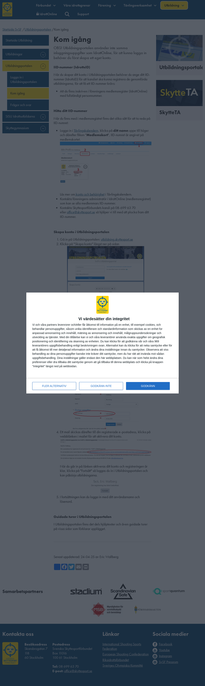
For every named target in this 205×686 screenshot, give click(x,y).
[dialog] (102, 343)
